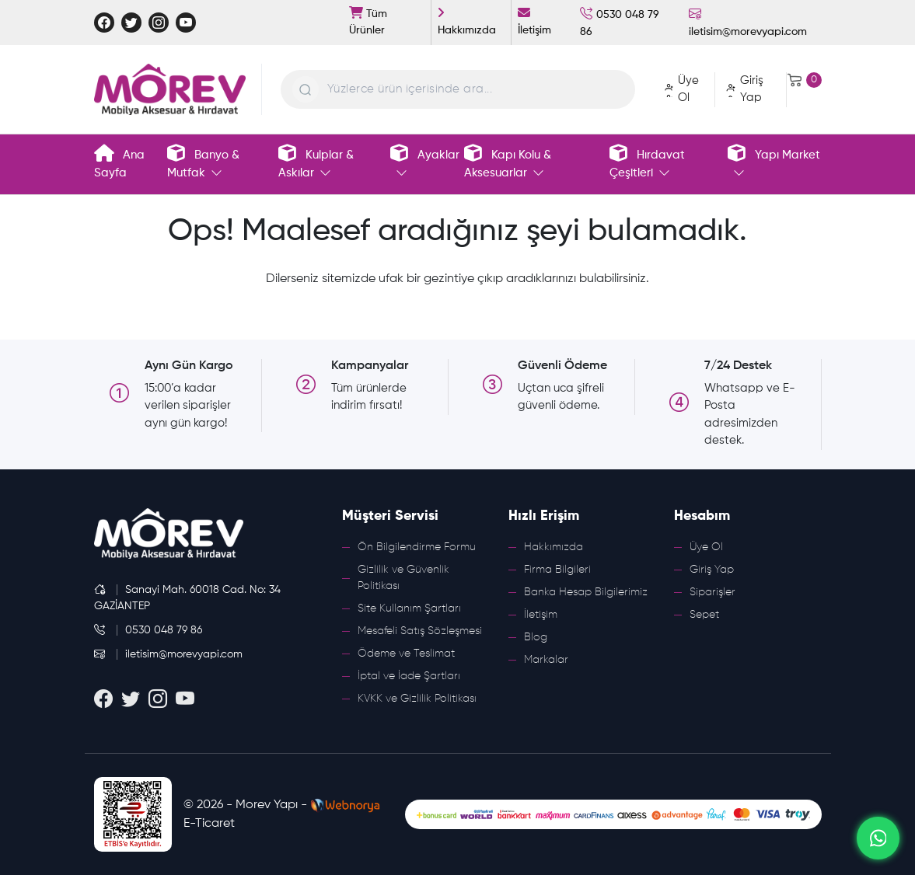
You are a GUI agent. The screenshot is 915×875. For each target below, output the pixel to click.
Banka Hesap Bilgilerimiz (586, 592)
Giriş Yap (712, 569)
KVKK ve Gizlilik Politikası (417, 698)
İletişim (540, 614)
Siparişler (712, 592)
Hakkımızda (553, 547)
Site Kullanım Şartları (409, 608)
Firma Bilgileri (557, 569)
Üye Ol (706, 547)
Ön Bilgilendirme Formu (417, 547)
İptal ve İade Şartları (409, 676)
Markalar (546, 659)
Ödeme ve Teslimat (406, 653)
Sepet (704, 614)
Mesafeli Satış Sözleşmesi (420, 631)
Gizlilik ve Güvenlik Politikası (403, 577)
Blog (535, 637)
